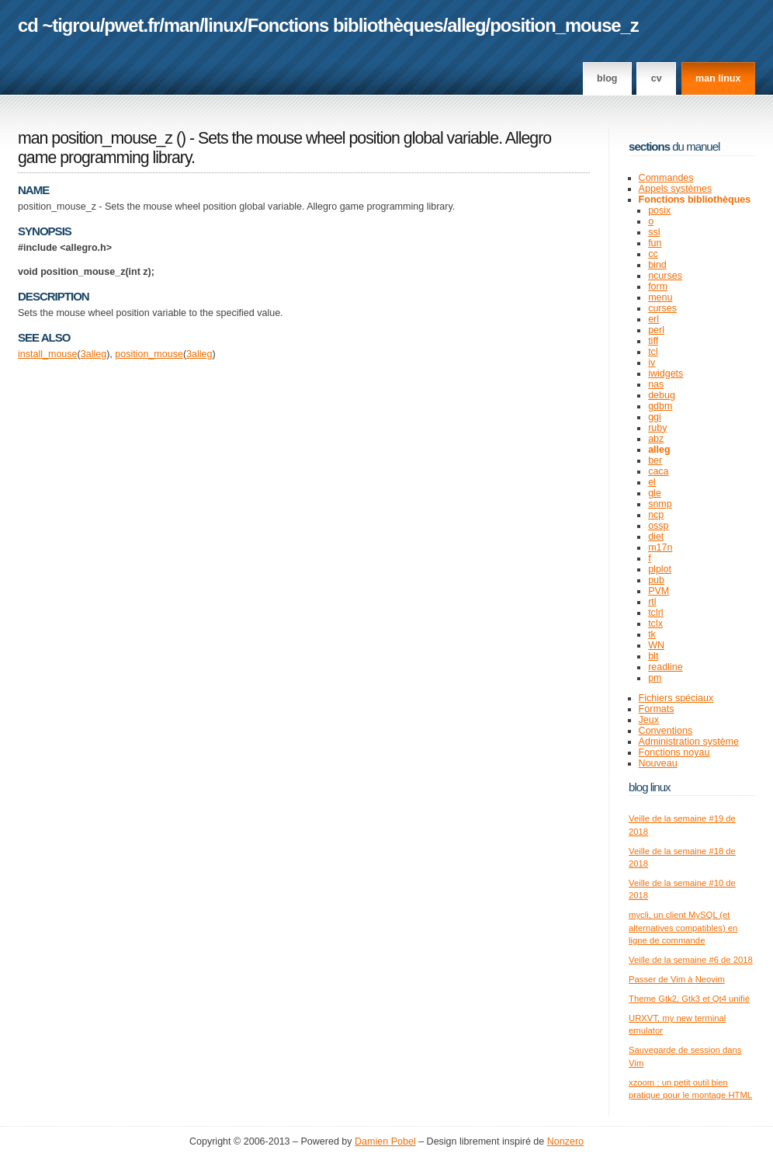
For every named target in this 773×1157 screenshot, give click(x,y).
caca (658, 471)
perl (656, 330)
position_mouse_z (564, 25)
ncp (656, 514)
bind (657, 264)
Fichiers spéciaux (676, 698)
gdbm (660, 406)
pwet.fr (131, 25)
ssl (654, 232)
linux (224, 25)
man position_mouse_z (95, 138)
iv (651, 362)
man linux (717, 78)
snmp (660, 504)
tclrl (655, 612)
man (181, 25)
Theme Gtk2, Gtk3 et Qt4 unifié (689, 998)
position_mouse (149, 354)
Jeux (649, 719)
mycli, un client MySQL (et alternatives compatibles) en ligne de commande (683, 927)
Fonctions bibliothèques (345, 25)
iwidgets (665, 373)
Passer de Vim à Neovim (677, 979)
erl (653, 319)
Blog (607, 78)
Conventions (666, 730)
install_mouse (48, 354)
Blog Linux (650, 787)
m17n (660, 547)
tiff (653, 340)
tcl (653, 351)
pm (654, 677)
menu (660, 297)
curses (662, 308)
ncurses (665, 275)
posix (659, 210)
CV (656, 78)
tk (652, 634)
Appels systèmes (675, 188)
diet (656, 536)
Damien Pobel (385, 1141)
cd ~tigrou (59, 25)
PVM (658, 590)
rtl (652, 601)
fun (654, 243)
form (657, 286)
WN (656, 645)
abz (656, 438)
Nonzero (565, 1141)
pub (656, 580)
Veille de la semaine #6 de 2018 (691, 959)
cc (653, 253)
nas (656, 384)
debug (661, 395)
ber (655, 460)
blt (653, 656)
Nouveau (658, 763)
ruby (657, 427)
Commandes (666, 177)
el (652, 482)
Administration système (689, 741)
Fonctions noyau (674, 752)
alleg (466, 25)
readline (665, 667)
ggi (654, 417)
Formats (656, 709)
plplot (659, 569)
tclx (655, 623)
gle (654, 493)
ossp (658, 525)
